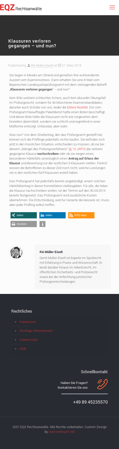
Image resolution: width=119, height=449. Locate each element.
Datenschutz (29, 340)
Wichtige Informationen (36, 331)
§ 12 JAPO (77, 149)
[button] (24, 215)
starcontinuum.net (62, 432)
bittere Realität (77, 107)
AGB (23, 349)
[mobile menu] (112, 7)
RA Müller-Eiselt (42, 65)
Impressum (28, 322)
